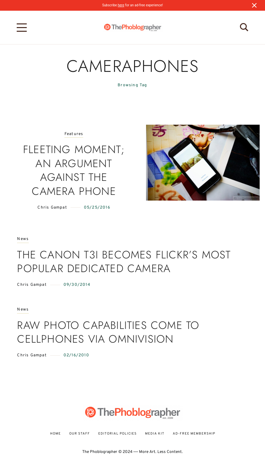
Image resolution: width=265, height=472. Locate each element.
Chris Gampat (52, 207)
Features (74, 134)
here (121, 5)
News (23, 239)
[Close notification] (254, 5)
